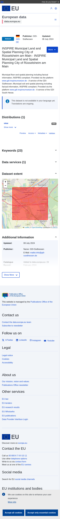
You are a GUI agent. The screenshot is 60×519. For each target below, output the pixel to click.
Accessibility (7, 363)
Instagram (35, 340)
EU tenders (7, 403)
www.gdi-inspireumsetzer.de (14, 81)
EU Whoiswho (8, 412)
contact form (20, 462)
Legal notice (7, 355)
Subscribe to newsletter (12, 326)
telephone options (19, 459)
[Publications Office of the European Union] (29, 293)
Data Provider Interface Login (15, 419)
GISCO (55, 227)
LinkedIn (21, 340)
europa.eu (22, 443)
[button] (50, 1)
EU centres (26, 465)
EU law (5, 399)
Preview (23, 133)
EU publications (9, 416)
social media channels (25, 479)
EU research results (11, 407)
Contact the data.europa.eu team (16, 322)
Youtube (49, 341)
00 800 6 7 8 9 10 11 (18, 456)
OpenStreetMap (37, 227)
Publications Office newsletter (15, 385)
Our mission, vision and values (15, 381)
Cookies (5, 359)
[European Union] (29, 437)
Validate (52, 133)
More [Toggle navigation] (52, 49)
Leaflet (26, 227)
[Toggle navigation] (55, 20)
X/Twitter (7, 340)
